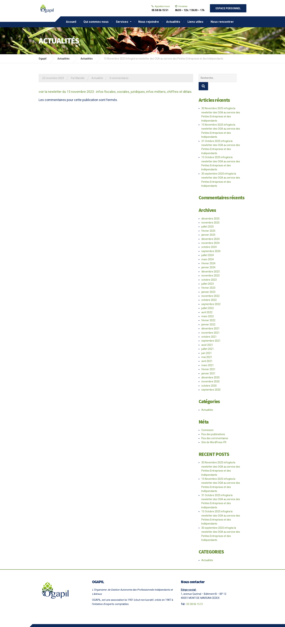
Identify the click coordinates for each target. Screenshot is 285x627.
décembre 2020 (210, 369)
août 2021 (207, 336)
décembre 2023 (210, 263)
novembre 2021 (210, 324)
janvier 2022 (208, 316)
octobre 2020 (209, 377)
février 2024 (208, 255)
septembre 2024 (210, 243)
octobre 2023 (209, 271)
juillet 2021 (207, 340)
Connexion (207, 421)
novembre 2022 (210, 287)
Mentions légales (68, 621)
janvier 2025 (208, 226)
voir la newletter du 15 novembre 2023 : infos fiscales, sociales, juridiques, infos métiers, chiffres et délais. (115, 92)
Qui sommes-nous (96, 21)
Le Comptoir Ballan (110, 621)
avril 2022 (206, 304)
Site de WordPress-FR (213, 434)
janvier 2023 (208, 283)
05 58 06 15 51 (194, 595)
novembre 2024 (210, 234)
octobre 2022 (209, 291)
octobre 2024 (209, 238)
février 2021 (208, 361)
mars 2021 (207, 357)
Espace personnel (228, 8)
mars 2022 (207, 308)
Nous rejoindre (148, 21)
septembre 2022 (210, 295)
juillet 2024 (207, 247)
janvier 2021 (208, 365)
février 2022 (208, 312)
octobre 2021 (209, 328)
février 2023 (208, 279)
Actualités (173, 21)
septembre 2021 (210, 332)
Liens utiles (195, 21)
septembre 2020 (210, 381)
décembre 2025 (210, 210)
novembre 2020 (210, 373)
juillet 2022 (207, 299)
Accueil (71, 21)
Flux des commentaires (214, 430)
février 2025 (208, 222)
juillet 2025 (207, 218)
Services (122, 21)
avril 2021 (206, 352)
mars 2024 (207, 251)
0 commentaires (119, 78)
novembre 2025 (210, 214)
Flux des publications (213, 426)
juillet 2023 (207, 275)
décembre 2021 (210, 320)
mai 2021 (206, 348)
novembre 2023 (210, 267)
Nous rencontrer (222, 21)
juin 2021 (206, 344)
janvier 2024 (208, 259)
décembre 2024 (210, 230)
